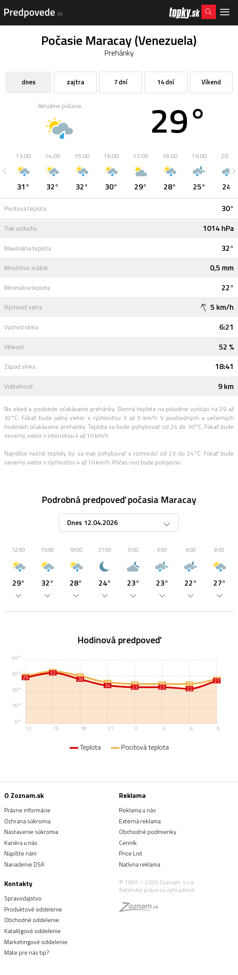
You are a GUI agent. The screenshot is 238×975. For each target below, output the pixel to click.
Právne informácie (27, 810)
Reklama (132, 795)
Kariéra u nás (20, 842)
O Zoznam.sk (24, 795)
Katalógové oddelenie (32, 930)
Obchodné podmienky (147, 831)
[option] (23, 171)
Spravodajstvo (23, 898)
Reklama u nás (137, 810)
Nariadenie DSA (24, 864)
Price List (130, 853)
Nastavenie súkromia (31, 831)
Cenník (128, 842)
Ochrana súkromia (27, 821)
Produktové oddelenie (33, 909)
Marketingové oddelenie (36, 941)
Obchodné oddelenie (31, 919)
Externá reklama (140, 821)
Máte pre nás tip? (26, 952)
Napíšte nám (20, 853)
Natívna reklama (139, 864)
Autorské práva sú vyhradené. (157, 889)
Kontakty (18, 883)
